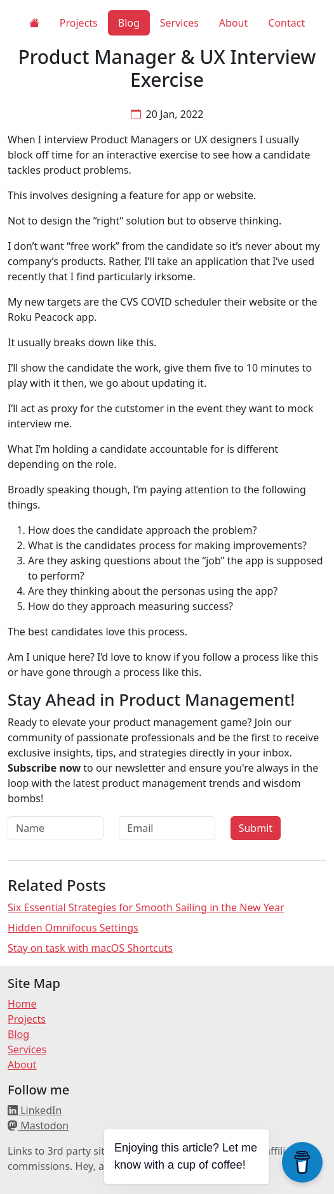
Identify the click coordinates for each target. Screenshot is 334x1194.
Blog (129, 23)
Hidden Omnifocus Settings (73, 928)
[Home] (34, 23)
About (233, 23)
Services (179, 23)
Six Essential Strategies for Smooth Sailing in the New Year (146, 907)
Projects (79, 23)
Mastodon (38, 1125)
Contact (286, 23)
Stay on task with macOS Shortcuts (90, 948)
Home (22, 1004)
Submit (255, 828)
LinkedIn (35, 1110)
